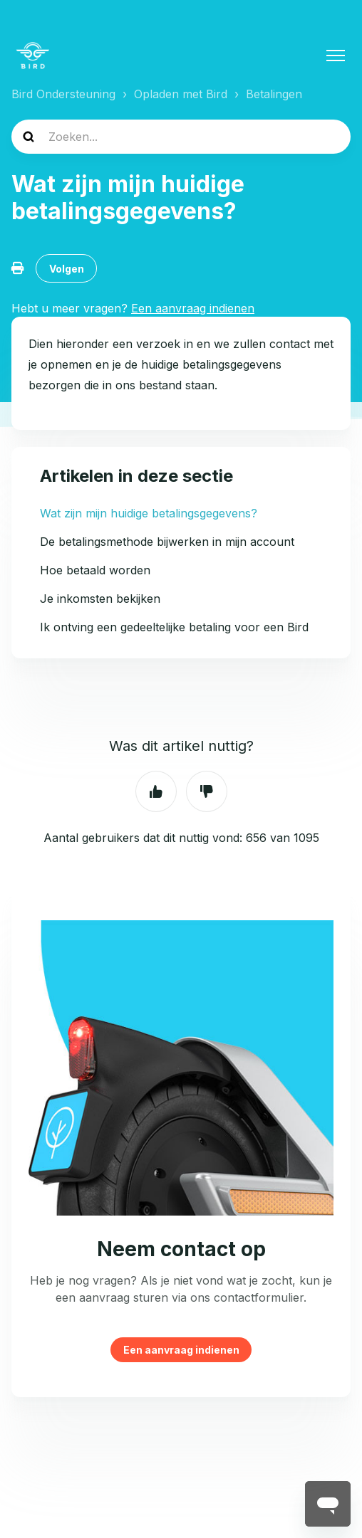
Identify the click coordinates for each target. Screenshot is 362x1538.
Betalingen (274, 94)
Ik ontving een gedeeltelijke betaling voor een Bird (174, 627)
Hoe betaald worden (95, 570)
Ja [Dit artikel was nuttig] (156, 791)
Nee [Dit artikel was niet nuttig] (206, 791)
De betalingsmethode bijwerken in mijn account (167, 541)
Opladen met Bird (180, 94)
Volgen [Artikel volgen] (66, 269)
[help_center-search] (181, 137)
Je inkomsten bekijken (100, 598)
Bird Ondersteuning (63, 94)
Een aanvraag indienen (181, 1350)
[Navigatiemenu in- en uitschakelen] (336, 55)
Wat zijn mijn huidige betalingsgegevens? (148, 513)
